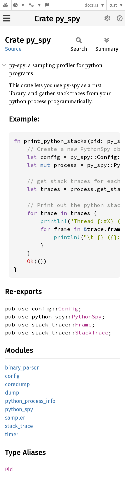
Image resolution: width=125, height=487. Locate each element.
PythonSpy (87, 316)
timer (11, 434)
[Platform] (35, 5)
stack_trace (19, 426)
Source (13, 49)
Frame (83, 324)
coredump (17, 384)
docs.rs (91, 5)
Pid (9, 469)
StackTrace (91, 332)
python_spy (19, 409)
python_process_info (30, 401)
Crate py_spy (57, 18)
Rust (112, 5)
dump (12, 393)
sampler (15, 418)
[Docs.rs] (5, 5)
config (12, 376)
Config (68, 308)
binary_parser (22, 367)
